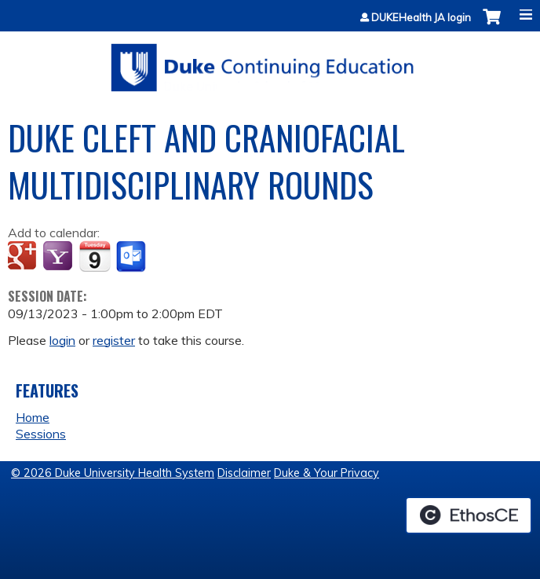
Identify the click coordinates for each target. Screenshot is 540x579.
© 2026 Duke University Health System (112, 473)
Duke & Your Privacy (326, 473)
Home (32, 417)
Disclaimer (244, 473)
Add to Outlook (132, 257)
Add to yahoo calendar (59, 257)
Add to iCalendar (94, 256)
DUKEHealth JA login (421, 18)
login (62, 340)
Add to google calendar (24, 257)
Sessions (41, 434)
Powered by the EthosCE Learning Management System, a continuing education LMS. (468, 515)
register (114, 340)
